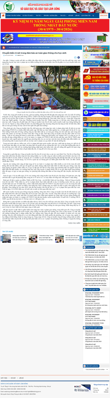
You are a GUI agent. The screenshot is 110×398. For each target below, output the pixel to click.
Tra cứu (63, 15)
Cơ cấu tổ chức (28, 15)
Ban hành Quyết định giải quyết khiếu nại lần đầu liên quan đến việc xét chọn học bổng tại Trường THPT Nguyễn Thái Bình (96, 275)
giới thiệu (4, 378)
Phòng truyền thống (13, 15)
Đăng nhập (103, 15)
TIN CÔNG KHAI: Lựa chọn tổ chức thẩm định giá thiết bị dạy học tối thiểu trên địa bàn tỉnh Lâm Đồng (96, 261)
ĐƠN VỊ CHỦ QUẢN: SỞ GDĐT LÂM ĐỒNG (14, 384)
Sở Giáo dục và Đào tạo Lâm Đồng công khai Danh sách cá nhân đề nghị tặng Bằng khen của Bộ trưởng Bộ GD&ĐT (96, 280)
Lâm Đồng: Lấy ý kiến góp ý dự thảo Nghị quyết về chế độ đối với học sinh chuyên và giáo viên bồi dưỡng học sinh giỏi (96, 265)
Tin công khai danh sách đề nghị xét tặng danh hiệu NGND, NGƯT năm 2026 (96, 251)
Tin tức (39, 15)
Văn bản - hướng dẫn (51, 15)
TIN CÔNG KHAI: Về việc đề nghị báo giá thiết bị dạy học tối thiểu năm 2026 (96, 256)
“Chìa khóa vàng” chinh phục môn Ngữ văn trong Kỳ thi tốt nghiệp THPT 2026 (46, 238)
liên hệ (21, 378)
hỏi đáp (13, 378)
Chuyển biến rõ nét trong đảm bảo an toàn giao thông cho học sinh (29, 47)
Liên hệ (77, 15)
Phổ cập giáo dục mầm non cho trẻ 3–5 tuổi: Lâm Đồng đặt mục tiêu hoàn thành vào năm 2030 (72, 238)
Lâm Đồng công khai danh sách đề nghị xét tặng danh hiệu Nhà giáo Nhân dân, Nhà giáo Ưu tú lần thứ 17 (96, 270)
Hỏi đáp (70, 15)
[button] (78, 57)
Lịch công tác (85, 15)
